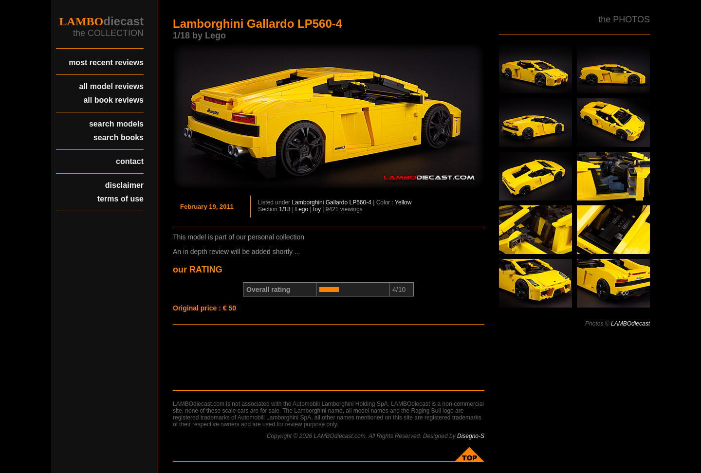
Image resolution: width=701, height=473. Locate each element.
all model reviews (111, 86)
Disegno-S (470, 436)
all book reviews (113, 100)
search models (116, 124)
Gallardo (337, 202)
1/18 (284, 209)
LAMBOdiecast (630, 323)
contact (130, 161)
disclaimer (124, 185)
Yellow (403, 202)
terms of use (120, 199)
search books (118, 137)
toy (317, 209)
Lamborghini (308, 202)
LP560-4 (360, 202)
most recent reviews (106, 62)
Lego (302, 209)
